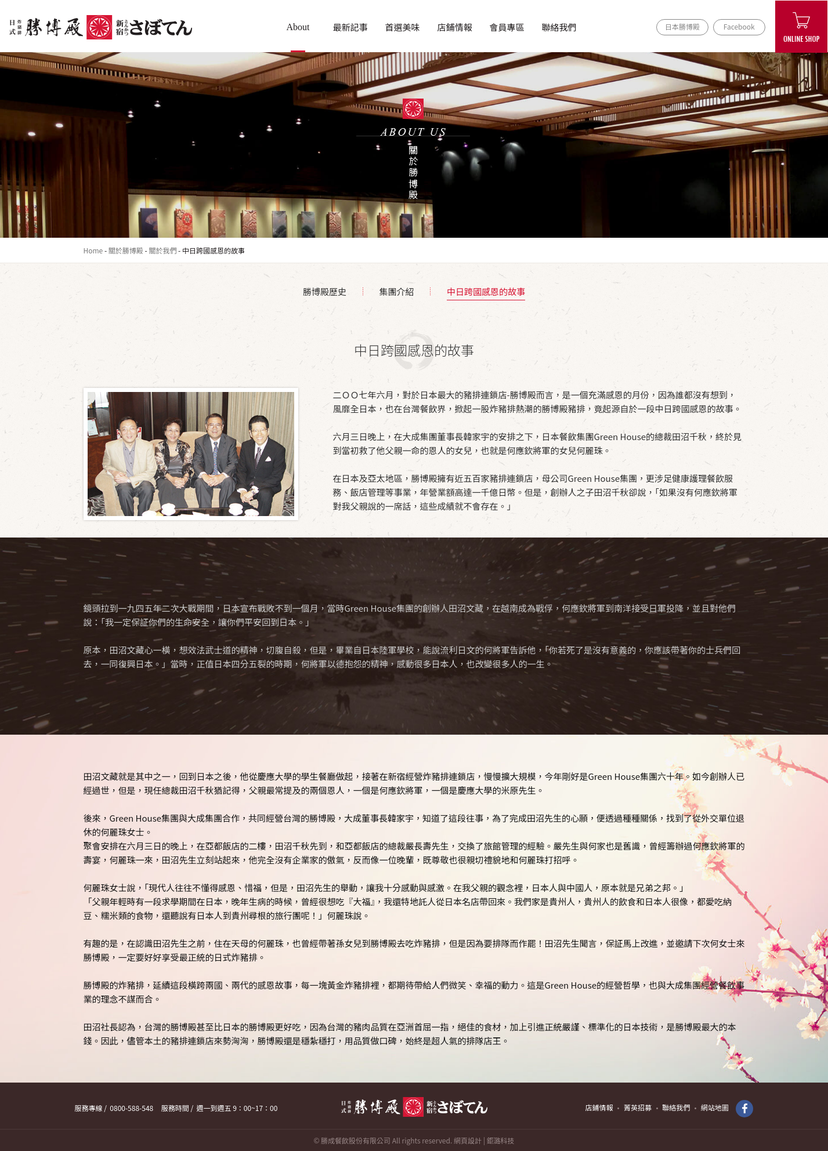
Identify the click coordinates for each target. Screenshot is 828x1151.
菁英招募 (638, 1107)
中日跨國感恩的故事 (486, 291)
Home (93, 250)
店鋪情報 (454, 27)
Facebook (739, 26)
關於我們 (162, 250)
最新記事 (349, 27)
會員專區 (506, 27)
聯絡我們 (558, 27)
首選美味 (402, 27)
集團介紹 (396, 291)
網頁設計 (468, 1140)
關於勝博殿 (126, 250)
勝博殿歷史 (324, 291)
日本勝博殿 (682, 26)
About (298, 27)
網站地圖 (715, 1107)
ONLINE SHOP (801, 27)
